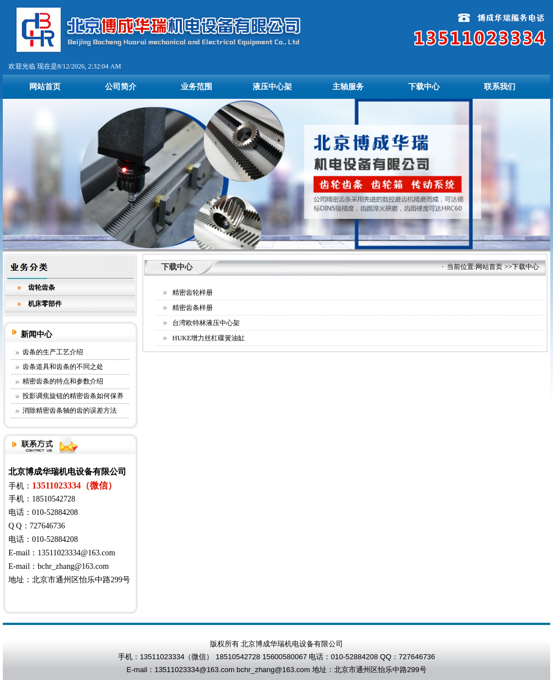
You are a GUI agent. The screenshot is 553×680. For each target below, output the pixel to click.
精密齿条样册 (192, 308)
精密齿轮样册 (192, 292)
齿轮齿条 (41, 287)
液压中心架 (272, 87)
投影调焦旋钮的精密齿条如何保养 (73, 396)
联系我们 (499, 87)
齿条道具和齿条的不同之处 (62, 367)
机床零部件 (45, 304)
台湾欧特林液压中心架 (206, 323)
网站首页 (45, 87)
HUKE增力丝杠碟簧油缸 (208, 338)
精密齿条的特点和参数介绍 (62, 381)
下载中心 (424, 87)
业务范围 (196, 87)
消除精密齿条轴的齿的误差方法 (69, 410)
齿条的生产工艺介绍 (52, 352)
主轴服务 (348, 87)
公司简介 (120, 87)
